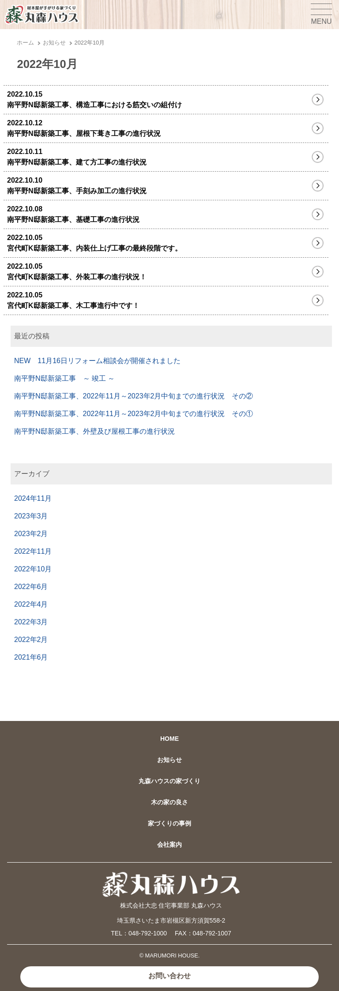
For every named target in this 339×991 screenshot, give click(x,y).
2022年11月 (33, 551)
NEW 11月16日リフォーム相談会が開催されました (97, 360)
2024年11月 (33, 498)
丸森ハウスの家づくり (169, 781)
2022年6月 (31, 586)
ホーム (25, 42)
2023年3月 (31, 516)
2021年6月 (31, 657)
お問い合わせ (169, 976)
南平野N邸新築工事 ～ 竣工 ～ (64, 378)
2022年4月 (31, 604)
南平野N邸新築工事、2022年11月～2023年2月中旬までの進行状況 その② (133, 396)
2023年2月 (31, 533)
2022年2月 (31, 639)
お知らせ (54, 42)
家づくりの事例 (169, 823)
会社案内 (169, 844)
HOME (169, 738)
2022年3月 (31, 622)
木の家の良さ (169, 802)
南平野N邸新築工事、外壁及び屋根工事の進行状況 (94, 431)
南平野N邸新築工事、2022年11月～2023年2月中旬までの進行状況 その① (133, 413)
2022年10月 (33, 569)
